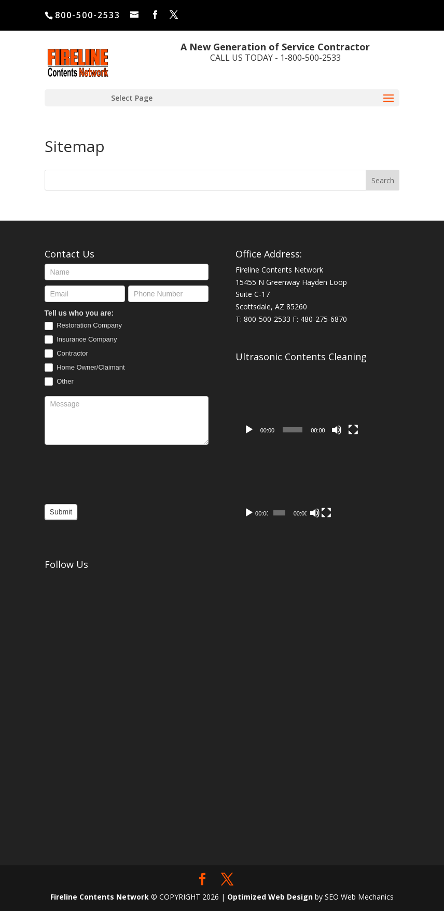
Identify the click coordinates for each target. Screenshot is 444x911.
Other (59, 381)
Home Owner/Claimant (85, 367)
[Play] (249, 430)
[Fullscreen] (353, 430)
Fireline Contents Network (99, 897)
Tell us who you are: (79, 313)
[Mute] (336, 430)
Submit (61, 512)
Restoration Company (83, 325)
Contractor (66, 353)
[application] (301, 403)
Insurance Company (81, 339)
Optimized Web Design (270, 897)
